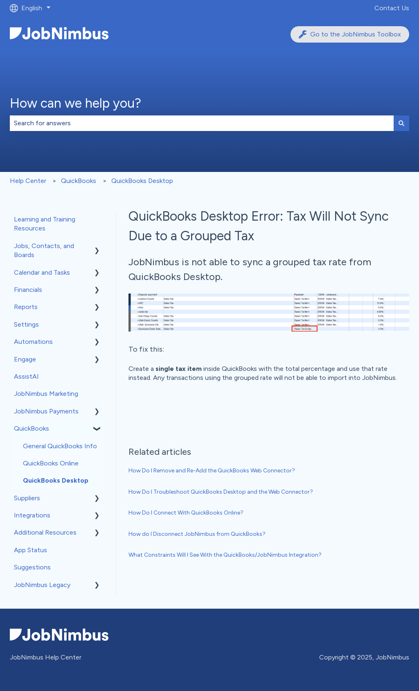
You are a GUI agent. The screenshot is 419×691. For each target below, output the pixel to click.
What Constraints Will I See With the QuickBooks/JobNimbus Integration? (225, 554)
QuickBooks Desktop (142, 181)
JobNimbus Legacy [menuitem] (42, 585)
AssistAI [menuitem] (26, 376)
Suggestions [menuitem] (32, 567)
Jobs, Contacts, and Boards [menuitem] (44, 250)
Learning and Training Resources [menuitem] (44, 223)
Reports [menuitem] (26, 307)
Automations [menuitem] (33, 342)
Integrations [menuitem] (32, 515)
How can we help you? (75, 103)
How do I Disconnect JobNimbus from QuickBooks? (197, 534)
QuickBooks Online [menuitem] (51, 463)
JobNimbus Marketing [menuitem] (46, 393)
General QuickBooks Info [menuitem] (60, 446)
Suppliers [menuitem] (27, 498)
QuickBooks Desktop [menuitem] (55, 480)
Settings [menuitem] (26, 324)
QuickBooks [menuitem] (31, 428)
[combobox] (202, 123)
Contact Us (391, 8)
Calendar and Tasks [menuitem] (42, 272)
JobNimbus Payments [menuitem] (46, 411)
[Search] (401, 123)
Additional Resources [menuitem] (45, 532)
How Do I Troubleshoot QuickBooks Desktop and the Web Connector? (220, 491)
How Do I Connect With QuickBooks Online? (185, 512)
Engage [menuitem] (25, 359)
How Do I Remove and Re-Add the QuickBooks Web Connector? (211, 470)
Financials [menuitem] (28, 290)
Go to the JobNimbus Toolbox (350, 34)
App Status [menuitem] (30, 550)
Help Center (28, 181)
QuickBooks (78, 181)
